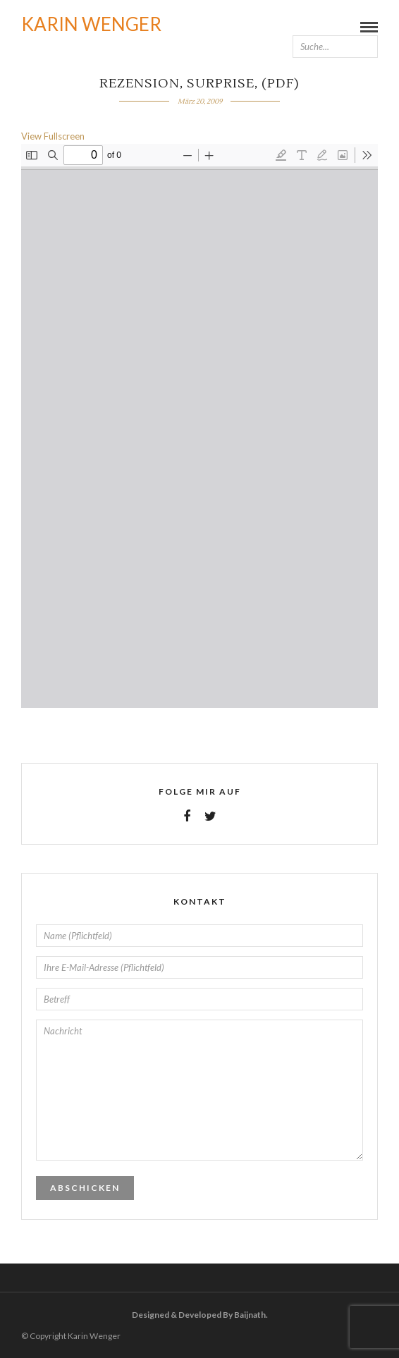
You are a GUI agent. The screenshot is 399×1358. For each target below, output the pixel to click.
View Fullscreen (53, 136)
